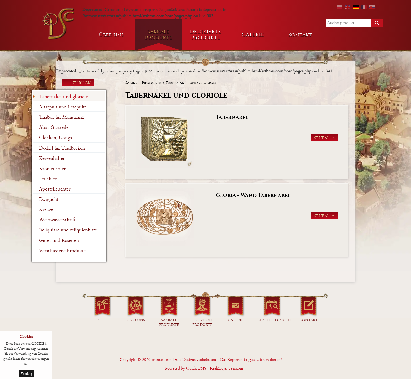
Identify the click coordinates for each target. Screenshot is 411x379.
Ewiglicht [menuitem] (48, 199)
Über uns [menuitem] (111, 35)
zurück (82, 82)
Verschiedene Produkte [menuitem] (62, 250)
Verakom (235, 368)
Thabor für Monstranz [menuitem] (61, 116)
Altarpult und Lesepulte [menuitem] (63, 106)
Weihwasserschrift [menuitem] (57, 219)
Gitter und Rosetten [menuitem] (59, 240)
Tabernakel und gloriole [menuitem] (63, 96)
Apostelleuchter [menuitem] (55, 188)
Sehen (321, 137)
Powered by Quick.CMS (185, 368)
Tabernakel (232, 117)
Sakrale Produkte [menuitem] (158, 35)
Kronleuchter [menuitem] (52, 168)
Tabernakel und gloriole (191, 83)
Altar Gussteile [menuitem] (53, 127)
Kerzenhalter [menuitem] (52, 158)
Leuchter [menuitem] (48, 178)
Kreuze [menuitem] (46, 209)
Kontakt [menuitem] (300, 35)
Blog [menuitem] (102, 320)
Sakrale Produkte (143, 83)
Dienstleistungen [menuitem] (272, 320)
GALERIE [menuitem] (253, 35)
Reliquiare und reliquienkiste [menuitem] (68, 229)
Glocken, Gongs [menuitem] (55, 137)
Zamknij (26, 374)
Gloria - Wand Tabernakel (253, 195)
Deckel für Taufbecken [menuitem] (62, 147)
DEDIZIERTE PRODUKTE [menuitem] (205, 35)
